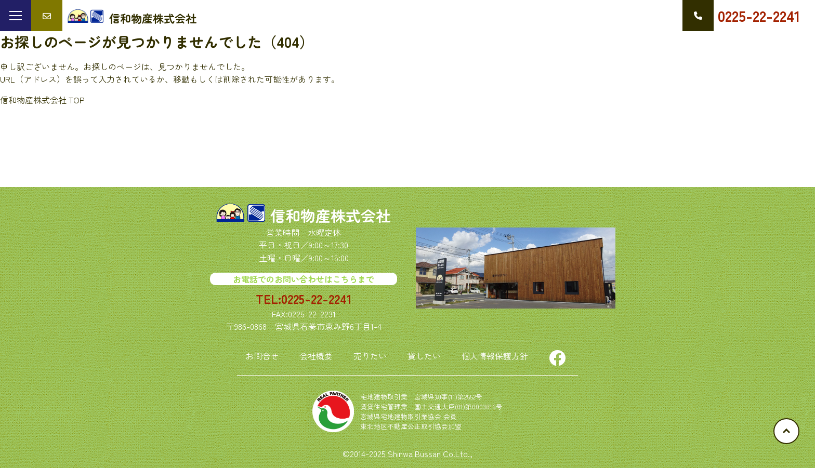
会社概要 (316, 356)
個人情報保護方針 (495, 356)
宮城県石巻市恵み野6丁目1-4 (328, 326)
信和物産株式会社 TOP (42, 99)
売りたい (370, 356)
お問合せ (262, 356)
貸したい (424, 356)
